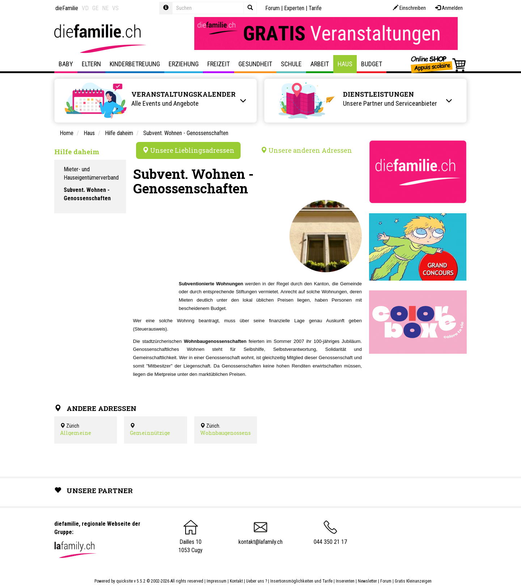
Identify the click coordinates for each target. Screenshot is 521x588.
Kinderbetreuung (135, 64)
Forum (272, 8)
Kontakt (236, 581)
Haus (345, 64)
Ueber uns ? (256, 581)
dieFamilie (66, 8)
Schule (291, 64)
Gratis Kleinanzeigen (413, 581)
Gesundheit (255, 64)
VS (115, 8)
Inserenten (346, 581)
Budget (371, 64)
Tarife (315, 8)
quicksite (124, 581)
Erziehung (184, 64)
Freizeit (218, 64)
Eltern (91, 64)
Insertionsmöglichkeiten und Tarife (301, 581)
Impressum (216, 581)
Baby (66, 64)
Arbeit (319, 64)
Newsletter (367, 581)
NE (105, 8)
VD (85, 8)
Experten (294, 8)
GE (95, 8)
